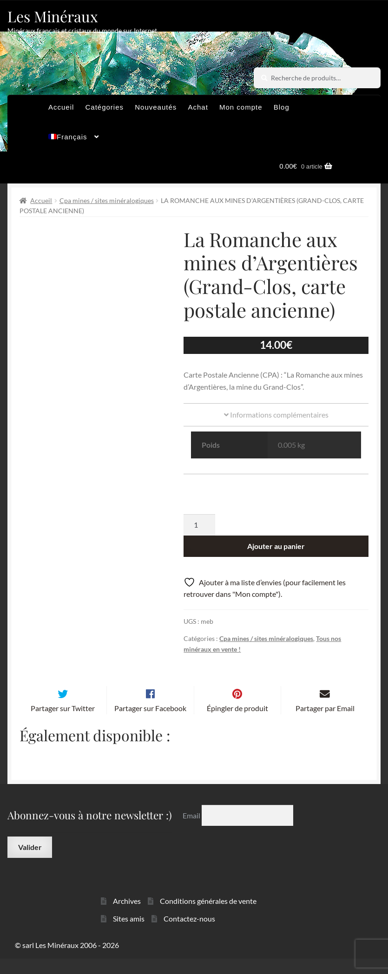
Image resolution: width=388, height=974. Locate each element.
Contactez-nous (189, 933)
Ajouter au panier (276, 546)
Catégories (104, 107)
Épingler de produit (237, 723)
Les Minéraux (52, 16)
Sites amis (129, 933)
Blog (281, 107)
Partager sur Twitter (63, 723)
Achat (198, 107)
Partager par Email (325, 723)
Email (192, 830)
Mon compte (241, 107)
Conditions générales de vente (208, 916)
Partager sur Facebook (150, 723)
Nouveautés (156, 107)
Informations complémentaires (276, 414)
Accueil (61, 107)
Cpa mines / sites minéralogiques (106, 200)
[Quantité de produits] (199, 525)
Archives (127, 916)
